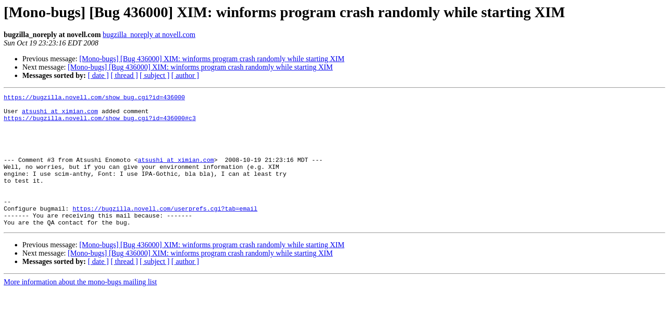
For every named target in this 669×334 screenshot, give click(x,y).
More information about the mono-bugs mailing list (80, 308)
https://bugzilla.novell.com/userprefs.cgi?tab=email (164, 232)
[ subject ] (155, 75)
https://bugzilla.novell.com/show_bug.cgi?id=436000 (94, 98)
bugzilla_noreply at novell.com (149, 35)
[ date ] (98, 75)
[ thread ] (124, 75)
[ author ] (185, 75)
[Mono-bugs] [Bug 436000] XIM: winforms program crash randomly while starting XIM (212, 59)
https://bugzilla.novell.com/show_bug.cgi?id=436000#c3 (100, 123)
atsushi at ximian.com (60, 115)
